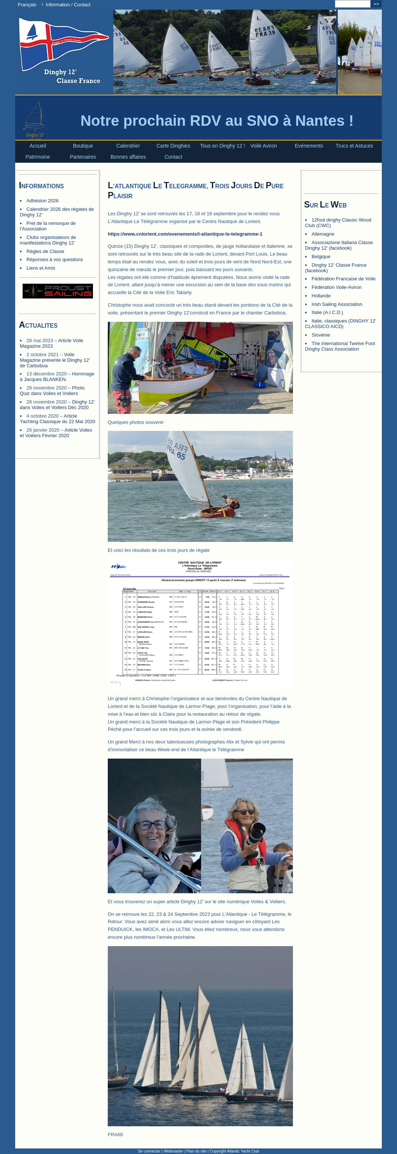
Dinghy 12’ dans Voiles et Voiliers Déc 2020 (57, 404)
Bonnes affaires (128, 157)
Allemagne (323, 234)
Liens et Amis (41, 268)
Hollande (321, 295)
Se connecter (149, 1151)
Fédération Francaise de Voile (344, 278)
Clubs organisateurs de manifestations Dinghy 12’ (48, 240)
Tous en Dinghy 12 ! (222, 146)
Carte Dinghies (173, 146)
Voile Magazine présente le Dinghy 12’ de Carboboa (55, 360)
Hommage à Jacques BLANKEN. (57, 376)
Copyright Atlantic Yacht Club (234, 1151)
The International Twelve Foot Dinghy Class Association (340, 346)
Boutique (83, 146)
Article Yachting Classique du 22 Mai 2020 (58, 418)
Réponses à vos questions (55, 259)
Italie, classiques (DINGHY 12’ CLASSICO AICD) (340, 323)
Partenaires (83, 157)
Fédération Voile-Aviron (337, 287)
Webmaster (173, 1151)
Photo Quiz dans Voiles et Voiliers (52, 390)
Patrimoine (38, 157)
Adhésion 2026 (43, 200)
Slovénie (321, 335)
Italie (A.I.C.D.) (327, 312)
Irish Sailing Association (337, 304)
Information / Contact (65, 4)
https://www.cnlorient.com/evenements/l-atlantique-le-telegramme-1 (185, 234)
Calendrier (128, 146)
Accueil (38, 146)
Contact (173, 157)
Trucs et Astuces (354, 146)
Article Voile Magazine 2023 (51, 343)
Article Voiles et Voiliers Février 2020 (56, 432)
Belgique (321, 256)
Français (25, 4)
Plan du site (196, 1151)
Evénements (309, 146)
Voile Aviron (263, 146)
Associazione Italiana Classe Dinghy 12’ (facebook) (339, 245)
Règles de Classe (45, 251)
